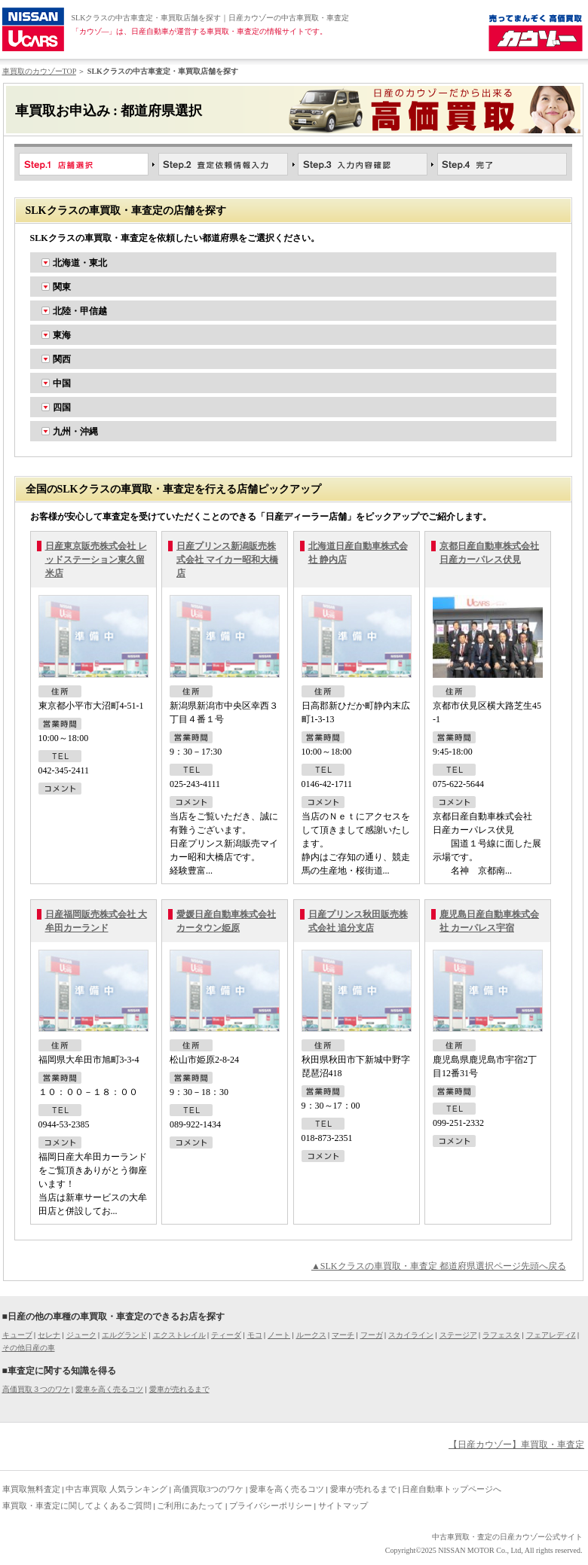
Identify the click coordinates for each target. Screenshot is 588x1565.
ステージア (458, 1335)
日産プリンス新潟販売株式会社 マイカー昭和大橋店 (227, 559)
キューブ (17, 1335)
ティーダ (226, 1335)
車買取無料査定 (31, 1488)
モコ (254, 1335)
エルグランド (124, 1335)
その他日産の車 (28, 1348)
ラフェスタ (501, 1335)
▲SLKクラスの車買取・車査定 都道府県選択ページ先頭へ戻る (438, 1266)
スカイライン (410, 1335)
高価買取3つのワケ (208, 1488)
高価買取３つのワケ (36, 1389)
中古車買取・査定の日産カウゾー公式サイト (507, 1537)
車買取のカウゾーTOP (39, 71)
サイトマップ (343, 1505)
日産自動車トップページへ (451, 1488)
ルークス (311, 1335)
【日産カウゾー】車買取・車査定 (516, 1444)
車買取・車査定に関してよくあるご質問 (77, 1505)
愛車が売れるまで (179, 1389)
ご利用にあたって (190, 1505)
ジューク (81, 1335)
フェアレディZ (551, 1335)
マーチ (343, 1335)
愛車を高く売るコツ (109, 1389)
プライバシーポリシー (270, 1505)
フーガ (371, 1335)
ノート (279, 1335)
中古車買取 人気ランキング (116, 1488)
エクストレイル (179, 1335)
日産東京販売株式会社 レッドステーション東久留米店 (96, 559)
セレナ (49, 1335)
